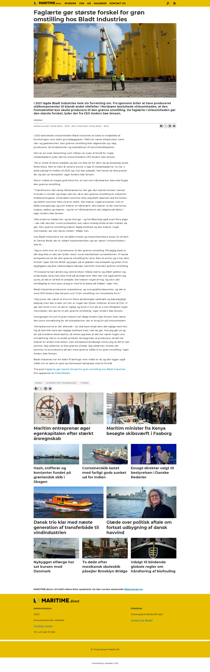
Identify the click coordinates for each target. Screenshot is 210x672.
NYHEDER (70, 3)
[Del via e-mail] (174, 126)
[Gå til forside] (47, 3)
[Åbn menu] (174, 3)
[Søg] (167, 3)
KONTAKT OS (117, 3)
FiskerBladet (62, 373)
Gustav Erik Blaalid (142, 620)
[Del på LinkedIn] (170, 126)
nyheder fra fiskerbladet (61, 383)
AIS (89, 3)
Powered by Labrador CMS (105, 663)
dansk (38, 383)
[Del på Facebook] (161, 126)
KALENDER (100, 3)
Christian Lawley (43, 626)
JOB (81, 3)
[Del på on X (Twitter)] (166, 126)
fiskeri (85, 383)
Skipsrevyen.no (133, 589)
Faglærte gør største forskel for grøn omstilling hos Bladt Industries (85, 369)
